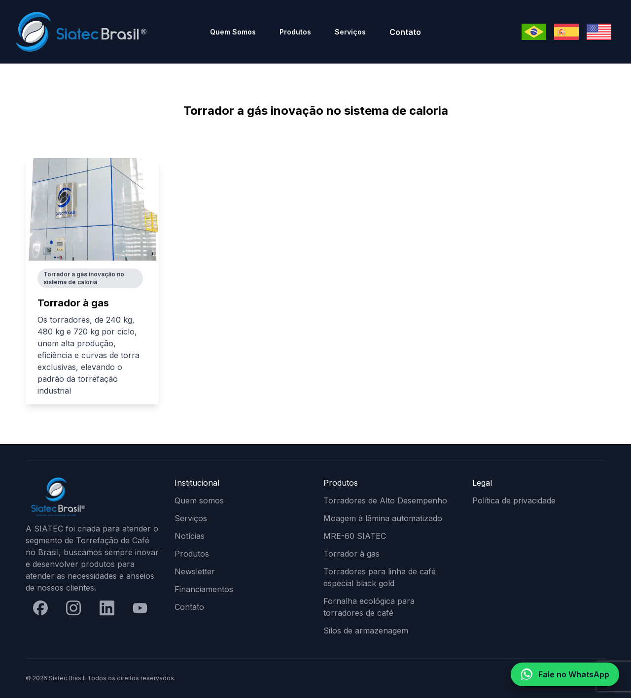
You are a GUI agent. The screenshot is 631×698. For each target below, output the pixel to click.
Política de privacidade (514, 500)
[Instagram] (73, 607)
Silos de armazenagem (365, 630)
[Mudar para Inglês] (599, 32)
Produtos (295, 32)
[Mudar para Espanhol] (566, 32)
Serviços (350, 32)
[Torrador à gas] (92, 209)
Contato (405, 32)
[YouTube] (140, 608)
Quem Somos (233, 32)
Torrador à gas (73, 303)
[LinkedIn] (107, 607)
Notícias (190, 536)
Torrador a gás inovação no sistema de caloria (83, 278)
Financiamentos (204, 589)
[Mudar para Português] (534, 32)
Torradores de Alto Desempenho (385, 500)
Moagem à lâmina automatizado (382, 518)
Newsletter (195, 571)
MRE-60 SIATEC (354, 536)
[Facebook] (40, 607)
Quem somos (199, 500)
